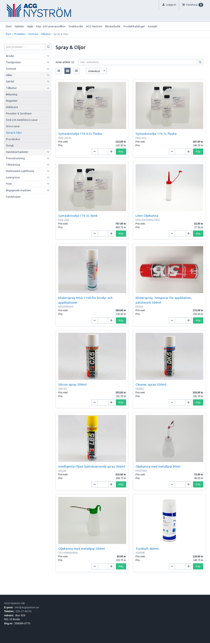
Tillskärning (13, 164)
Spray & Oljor (14, 132)
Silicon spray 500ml (72, 384)
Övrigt (10, 145)
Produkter (20, 34)
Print (9, 183)
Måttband (12, 107)
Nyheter (19, 26)
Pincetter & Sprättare (19, 113)
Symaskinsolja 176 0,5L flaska (80, 133)
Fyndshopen (13, 196)
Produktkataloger (134, 26)
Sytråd (10, 81)
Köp (121, 151)
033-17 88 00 (23, 611)
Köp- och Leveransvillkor (51, 26)
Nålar (9, 75)
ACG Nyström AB (14, 603)
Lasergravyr (13, 177)
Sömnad (33, 34)
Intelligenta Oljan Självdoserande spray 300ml (91, 466)
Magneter (12, 100)
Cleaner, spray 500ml (151, 384)
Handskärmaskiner (17, 151)
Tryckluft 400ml (147, 548)
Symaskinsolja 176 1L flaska (156, 133)
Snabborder (76, 26)
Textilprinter (13, 62)
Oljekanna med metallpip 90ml (158, 466)
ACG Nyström (94, 26)
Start (9, 26)
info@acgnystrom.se (27, 607)
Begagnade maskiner (18, 190)
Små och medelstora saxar (22, 119)
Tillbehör (45, 34)
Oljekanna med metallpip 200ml (81, 548)
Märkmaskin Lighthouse (20, 170)
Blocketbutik (112, 26)
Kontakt (153, 26)
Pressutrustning (15, 158)
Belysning (11, 94)
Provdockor (13, 139)
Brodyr (10, 55)
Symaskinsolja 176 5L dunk (78, 215)
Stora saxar (13, 126)
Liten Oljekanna (147, 215)
